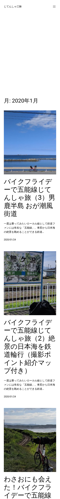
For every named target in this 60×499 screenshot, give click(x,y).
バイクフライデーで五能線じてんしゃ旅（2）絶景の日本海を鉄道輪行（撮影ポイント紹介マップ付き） (29, 346)
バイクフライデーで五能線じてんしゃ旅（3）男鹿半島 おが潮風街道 (29, 198)
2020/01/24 (10, 239)
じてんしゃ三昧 (13, 6)
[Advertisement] (30, 55)
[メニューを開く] (54, 6)
